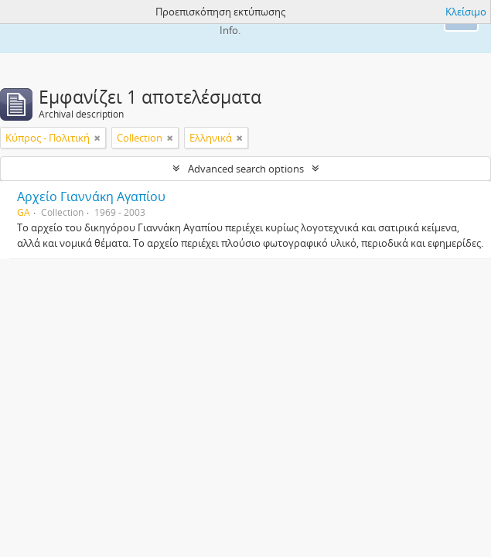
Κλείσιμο (465, 12)
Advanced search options (246, 169)
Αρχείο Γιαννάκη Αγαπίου (91, 196)
